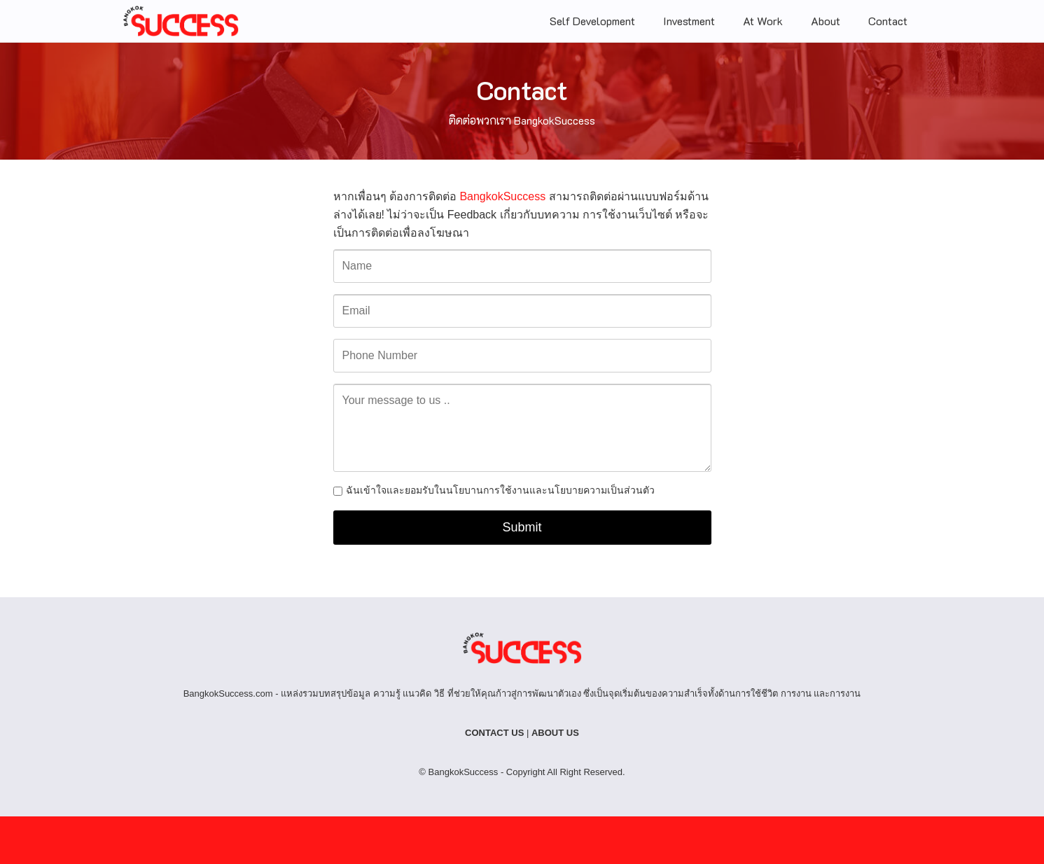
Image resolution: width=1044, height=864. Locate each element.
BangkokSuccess (502, 196)
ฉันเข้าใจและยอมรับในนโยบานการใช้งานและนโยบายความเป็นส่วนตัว (500, 490)
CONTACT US (494, 732)
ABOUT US (555, 732)
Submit (521, 527)
